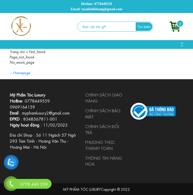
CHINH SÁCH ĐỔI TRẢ (102, 129)
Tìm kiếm (144, 26)
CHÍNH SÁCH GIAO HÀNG (103, 97)
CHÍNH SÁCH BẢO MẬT (102, 113)
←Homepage (20, 72)
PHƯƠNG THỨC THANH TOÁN (100, 145)
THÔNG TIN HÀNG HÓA (103, 160)
